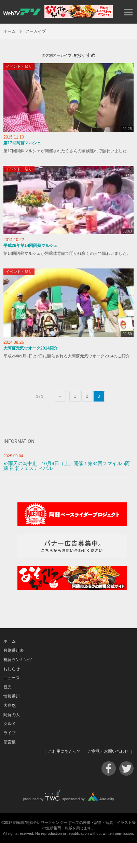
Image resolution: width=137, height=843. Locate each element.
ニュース (11, 677)
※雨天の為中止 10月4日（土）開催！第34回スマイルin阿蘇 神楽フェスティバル (66, 466)
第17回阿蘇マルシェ (22, 143)
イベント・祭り (19, 66)
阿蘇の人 (11, 714)
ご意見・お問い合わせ (107, 751)
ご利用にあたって (64, 751)
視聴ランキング (17, 659)
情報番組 (11, 696)
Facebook (108, 768)
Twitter (126, 768)
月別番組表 (13, 650)
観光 (7, 687)
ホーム (9, 31)
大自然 (9, 705)
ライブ (9, 732)
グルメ (9, 723)
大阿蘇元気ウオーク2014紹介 (30, 348)
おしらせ (11, 669)
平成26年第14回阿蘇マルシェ (30, 245)
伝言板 (9, 742)
